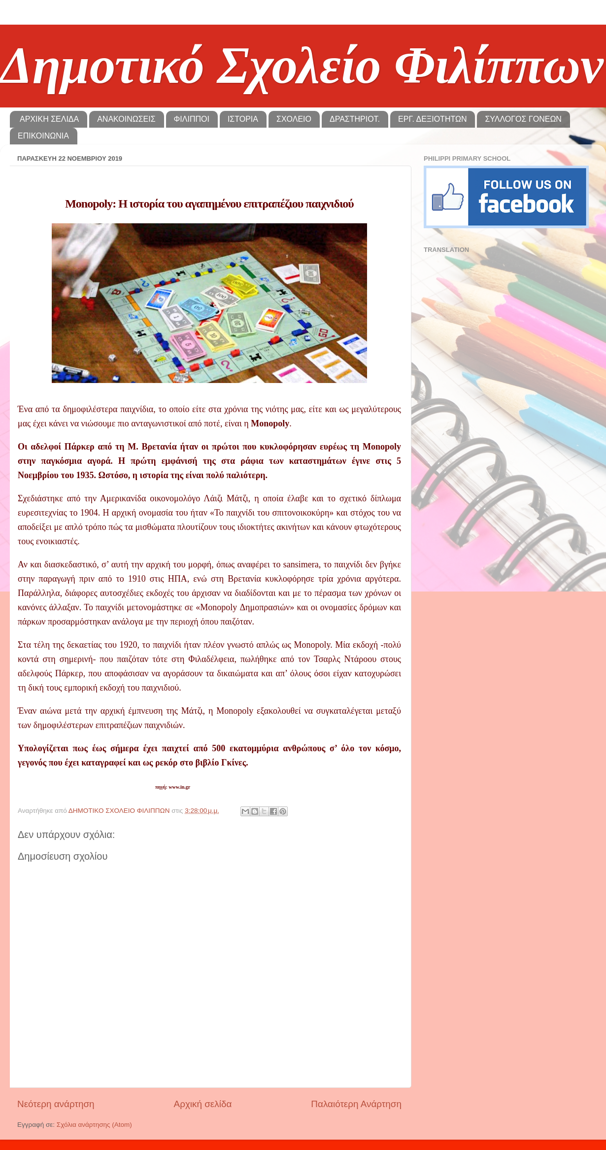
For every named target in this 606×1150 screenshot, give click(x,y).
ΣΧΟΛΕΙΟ (293, 119)
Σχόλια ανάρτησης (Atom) (94, 1124)
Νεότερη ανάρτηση (56, 1104)
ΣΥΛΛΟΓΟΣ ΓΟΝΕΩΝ (523, 119)
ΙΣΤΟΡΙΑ (243, 119)
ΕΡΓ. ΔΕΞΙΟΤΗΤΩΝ (432, 119)
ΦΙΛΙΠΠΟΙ (191, 119)
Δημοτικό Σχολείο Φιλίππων (302, 65)
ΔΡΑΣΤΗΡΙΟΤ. (355, 119)
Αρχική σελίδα (203, 1104)
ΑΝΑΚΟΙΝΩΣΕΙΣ (126, 119)
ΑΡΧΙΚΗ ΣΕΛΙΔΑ (49, 119)
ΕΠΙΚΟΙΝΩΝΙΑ (43, 136)
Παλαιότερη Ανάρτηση (356, 1104)
